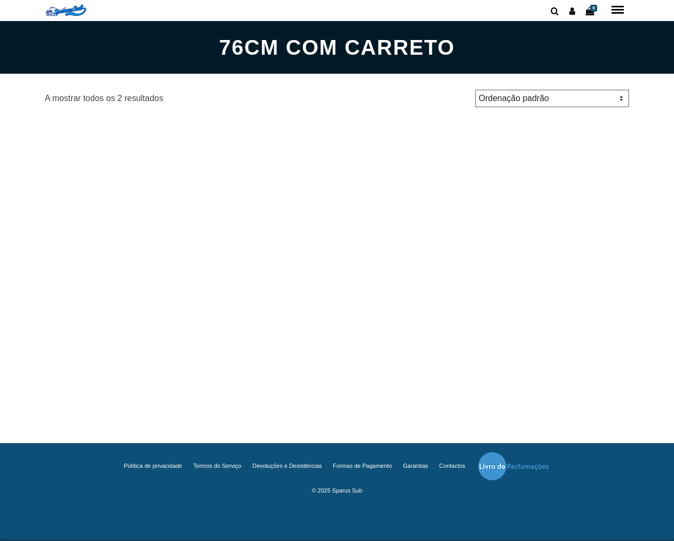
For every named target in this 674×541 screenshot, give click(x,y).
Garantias (415, 466)
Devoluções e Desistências (287, 466)
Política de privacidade (153, 466)
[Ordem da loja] (552, 98)
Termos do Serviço (217, 466)
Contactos (452, 466)
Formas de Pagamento (362, 466)
